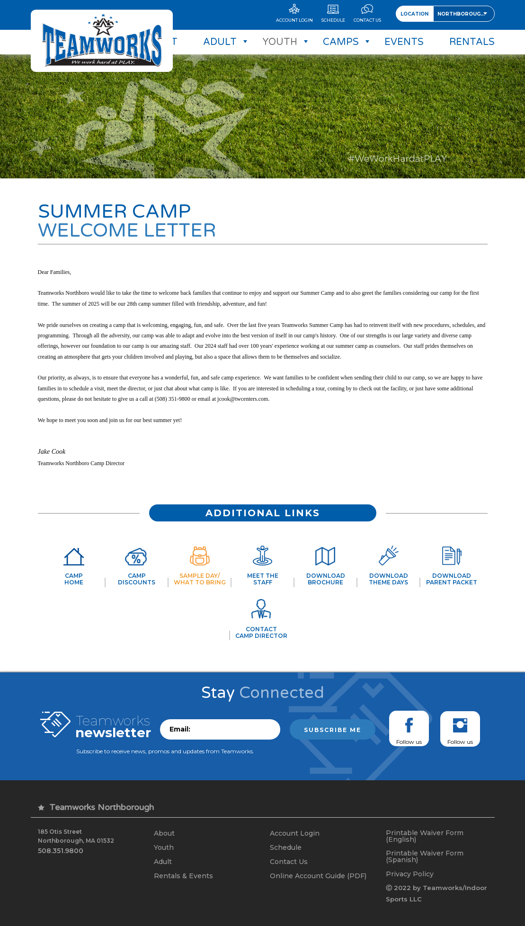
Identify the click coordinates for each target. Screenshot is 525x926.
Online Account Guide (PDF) (318, 876)
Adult (163, 861)
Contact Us (289, 861)
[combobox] (464, 14)
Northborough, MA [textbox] (465, 14)
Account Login (295, 833)
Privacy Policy (410, 874)
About (164, 833)
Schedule (286, 847)
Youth (164, 847)
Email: (179, 729)
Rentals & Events (183, 876)
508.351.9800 (60, 851)
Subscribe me (332, 729)
